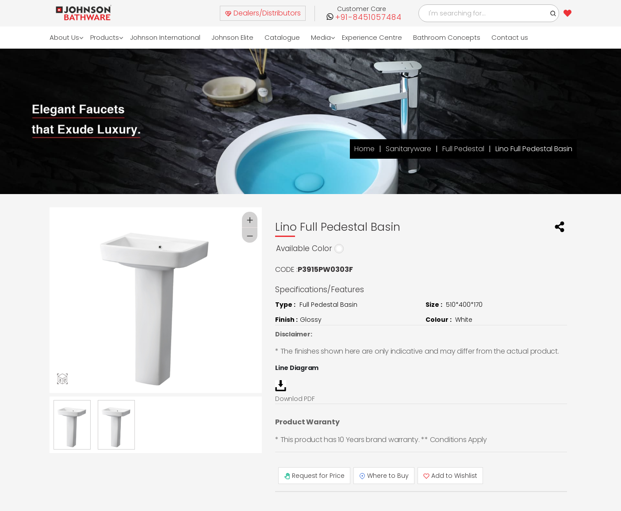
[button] (553, 13)
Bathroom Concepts (446, 37)
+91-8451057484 (368, 17)
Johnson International (165, 37)
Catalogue (282, 37)
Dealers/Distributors (263, 13)
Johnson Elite (232, 37)
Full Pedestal (463, 149)
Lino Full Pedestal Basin (533, 149)
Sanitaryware (408, 149)
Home (364, 149)
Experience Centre (372, 37)
